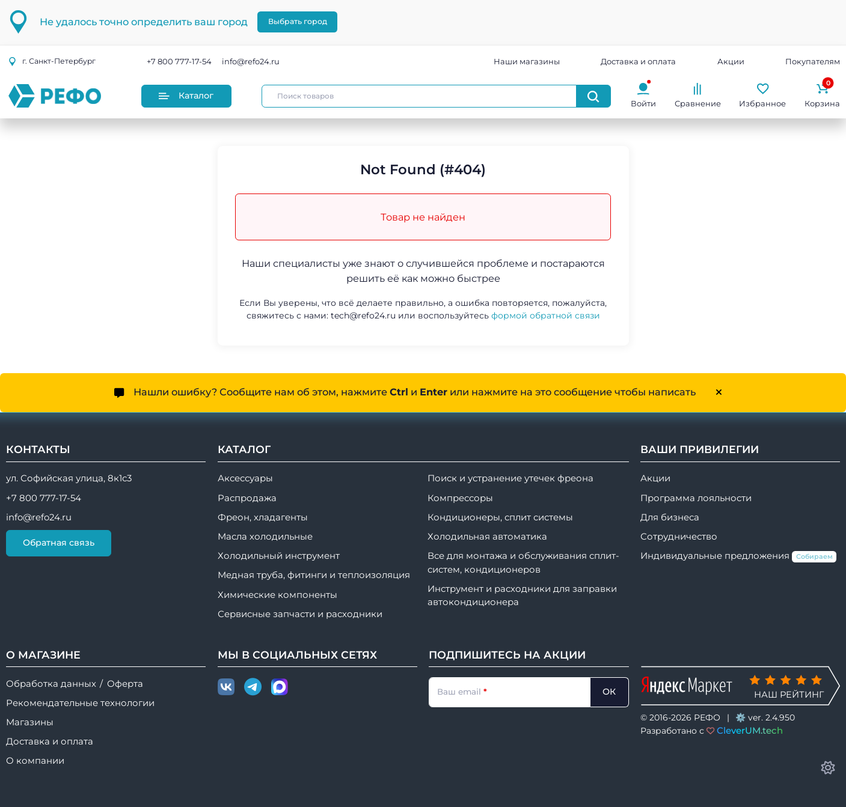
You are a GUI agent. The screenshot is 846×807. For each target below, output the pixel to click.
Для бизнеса (669, 517)
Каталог (186, 95)
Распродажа (247, 498)
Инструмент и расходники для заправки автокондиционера (522, 595)
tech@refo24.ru (363, 315)
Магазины (30, 722)
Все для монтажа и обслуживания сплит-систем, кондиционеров (523, 562)
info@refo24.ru (251, 61)
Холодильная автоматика (487, 536)
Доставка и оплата (638, 61)
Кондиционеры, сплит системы (500, 517)
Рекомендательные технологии (80, 703)
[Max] (279, 687)
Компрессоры (460, 498)
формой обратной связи (545, 315)
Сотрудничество (678, 536)
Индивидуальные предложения (738, 556)
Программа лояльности (696, 498)
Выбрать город (297, 21)
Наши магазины (527, 61)
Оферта (125, 683)
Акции (730, 61)
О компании (35, 760)
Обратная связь (58, 542)
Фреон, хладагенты (263, 517)
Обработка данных (51, 683)
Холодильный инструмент (279, 555)
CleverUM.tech (750, 730)
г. (52, 60)
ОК (609, 691)
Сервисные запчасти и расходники (300, 614)
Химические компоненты (277, 594)
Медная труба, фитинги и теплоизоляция (314, 575)
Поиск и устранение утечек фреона (510, 478)
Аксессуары (245, 478)
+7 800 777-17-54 (179, 61)
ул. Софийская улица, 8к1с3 (69, 478)
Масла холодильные (265, 536)
